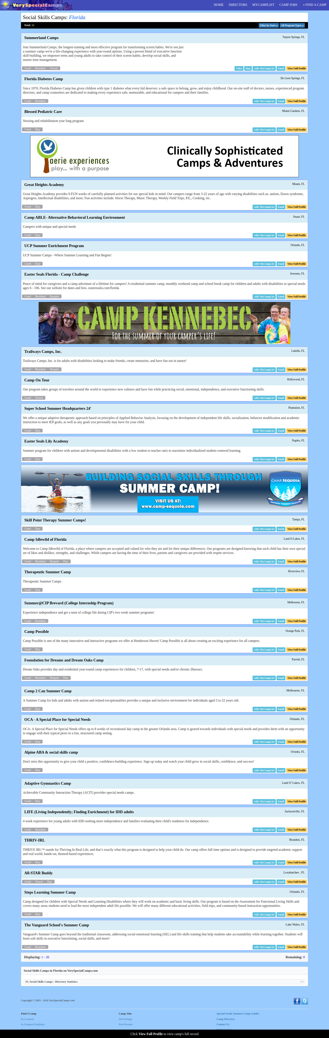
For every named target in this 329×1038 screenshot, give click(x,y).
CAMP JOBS (288, 5)
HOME (219, 5)
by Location (27, 1019)
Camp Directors (226, 1019)
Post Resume (126, 1024)
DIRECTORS (238, 5)
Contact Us (223, 1024)
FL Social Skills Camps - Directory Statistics (164, 981)
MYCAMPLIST (263, 5)
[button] (239, 68)
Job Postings (125, 1019)
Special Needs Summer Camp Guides (238, 1013)
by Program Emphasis (33, 1024)
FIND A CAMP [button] (314, 5)
